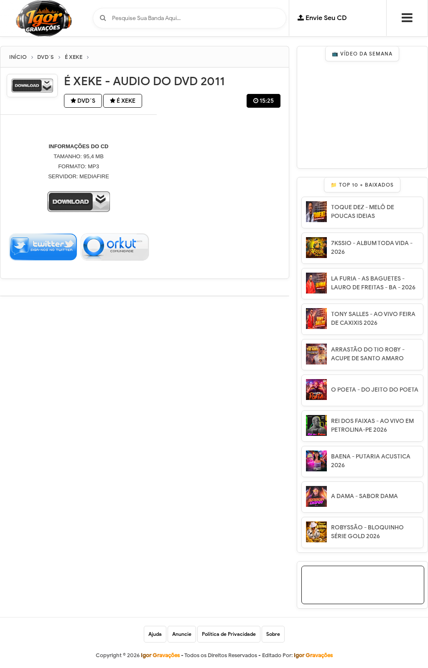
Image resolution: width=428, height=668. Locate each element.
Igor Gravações (313, 655)
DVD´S (83, 100)
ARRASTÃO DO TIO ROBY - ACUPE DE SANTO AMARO (368, 354)
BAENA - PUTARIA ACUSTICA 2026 (370, 461)
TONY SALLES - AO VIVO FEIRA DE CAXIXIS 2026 (373, 318)
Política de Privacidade (229, 634)
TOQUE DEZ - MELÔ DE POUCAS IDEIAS (362, 212)
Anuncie (181, 634)
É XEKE (122, 100)
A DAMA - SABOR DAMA (364, 496)
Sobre (273, 634)
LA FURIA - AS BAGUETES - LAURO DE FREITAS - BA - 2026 (373, 283)
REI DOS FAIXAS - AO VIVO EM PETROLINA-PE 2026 (372, 425)
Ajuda (155, 634)
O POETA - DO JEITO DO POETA (374, 389)
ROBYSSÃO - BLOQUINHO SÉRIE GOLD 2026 (367, 532)
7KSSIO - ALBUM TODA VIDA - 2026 (372, 248)
